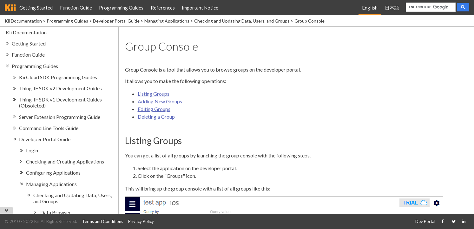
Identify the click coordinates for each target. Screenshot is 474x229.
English (370, 7)
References (163, 7)
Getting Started (36, 7)
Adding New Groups (160, 101)
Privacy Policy (141, 221)
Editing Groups (154, 109)
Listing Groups (153, 94)
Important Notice (200, 7)
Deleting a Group (156, 117)
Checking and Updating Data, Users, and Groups (242, 21)
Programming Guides (121, 7)
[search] (430, 7)
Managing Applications (166, 21)
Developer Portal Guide (116, 21)
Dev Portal (425, 221)
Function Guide (76, 7)
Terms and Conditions (102, 221)
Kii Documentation (23, 21)
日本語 (392, 7)
